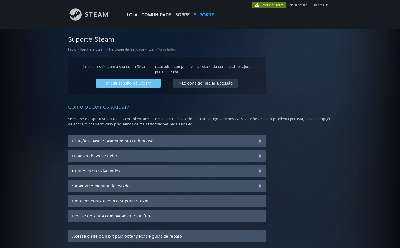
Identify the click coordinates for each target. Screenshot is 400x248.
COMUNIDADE (156, 15)
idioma (319, 5)
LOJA (132, 15)
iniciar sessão (298, 5)
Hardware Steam (93, 49)
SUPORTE (204, 15)
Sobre (182, 15)
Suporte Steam (91, 39)
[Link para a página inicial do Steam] (93, 19)
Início (72, 49)
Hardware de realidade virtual (131, 49)
